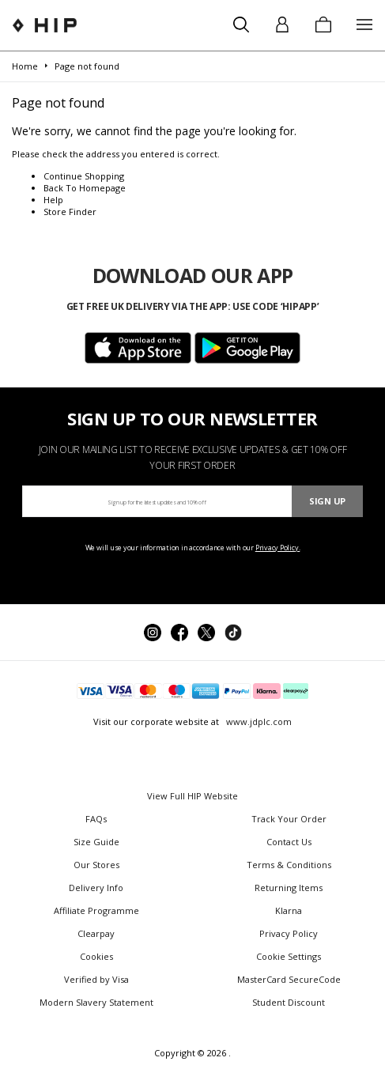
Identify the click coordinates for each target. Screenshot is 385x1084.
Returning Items (289, 887)
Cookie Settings (288, 956)
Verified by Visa (96, 979)
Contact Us (288, 842)
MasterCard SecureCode (289, 979)
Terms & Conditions (289, 865)
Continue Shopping (83, 176)
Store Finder (69, 211)
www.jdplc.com (258, 721)
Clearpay (96, 933)
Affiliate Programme (96, 910)
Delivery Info (96, 887)
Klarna (288, 910)
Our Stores (96, 865)
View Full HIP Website (192, 796)
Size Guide (96, 842)
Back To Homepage (84, 188)
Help (53, 200)
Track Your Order (288, 819)
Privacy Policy (288, 933)
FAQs (96, 819)
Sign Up (327, 501)
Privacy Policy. (277, 547)
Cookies (96, 956)
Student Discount (288, 1002)
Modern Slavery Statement (96, 1002)
